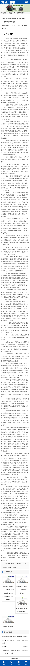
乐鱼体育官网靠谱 (19, 13)
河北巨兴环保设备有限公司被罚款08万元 (22, 604)
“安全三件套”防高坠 (8, 621)
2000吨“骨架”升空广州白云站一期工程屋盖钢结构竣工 (22, 585)
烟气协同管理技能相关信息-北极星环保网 (12, 636)
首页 (10, 13)
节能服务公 (4, 646)
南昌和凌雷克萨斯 (11, 567)
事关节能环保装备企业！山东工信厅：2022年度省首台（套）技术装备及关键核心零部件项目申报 (8, 588)
